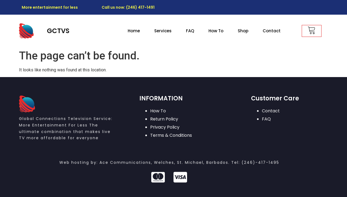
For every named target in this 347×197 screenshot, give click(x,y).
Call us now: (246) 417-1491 (128, 7)
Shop (243, 31)
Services (163, 31)
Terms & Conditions (171, 135)
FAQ (190, 31)
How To (215, 31)
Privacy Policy (164, 127)
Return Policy (164, 119)
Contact (272, 31)
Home (134, 31)
